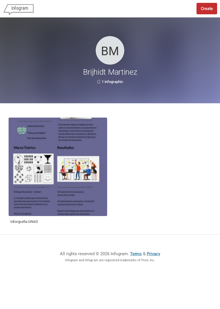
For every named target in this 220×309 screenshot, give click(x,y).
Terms (136, 253)
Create (207, 8)
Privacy (153, 253)
